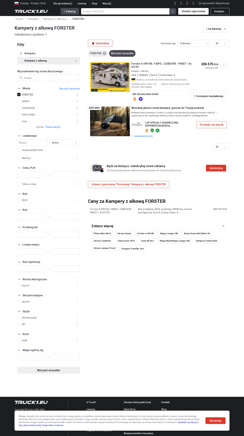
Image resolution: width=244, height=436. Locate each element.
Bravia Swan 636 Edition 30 (197, 233)
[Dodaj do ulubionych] (224, 65)
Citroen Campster (102, 241)
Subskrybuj (216, 168)
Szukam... (220, 11)
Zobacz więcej (102, 226)
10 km (55, 142)
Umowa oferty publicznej (137, 402)
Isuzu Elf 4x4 (147, 241)
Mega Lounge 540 (169, 233)
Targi (94, 3)
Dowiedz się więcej (211, 124)
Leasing (82, 3)
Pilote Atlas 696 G (102, 233)
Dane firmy (130, 409)
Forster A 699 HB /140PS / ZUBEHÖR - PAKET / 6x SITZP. (161, 65)
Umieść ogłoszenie (193, 11)
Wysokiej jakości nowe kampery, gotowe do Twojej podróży (167, 108)
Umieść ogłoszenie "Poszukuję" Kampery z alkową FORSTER (128, 184)
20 (217, 43)
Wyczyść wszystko (48, 370)
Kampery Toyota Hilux (206, 241)
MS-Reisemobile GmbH (145, 94)
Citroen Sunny (124, 233)
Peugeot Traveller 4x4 (132, 248)
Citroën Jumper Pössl (104, 248)
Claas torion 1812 (126, 241)
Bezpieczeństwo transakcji (138, 433)
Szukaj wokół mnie (32, 150)
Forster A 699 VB (145, 233)
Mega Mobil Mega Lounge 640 (175, 241)
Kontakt (165, 402)
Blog (164, 409)
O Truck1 (91, 402)
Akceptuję (215, 420)
